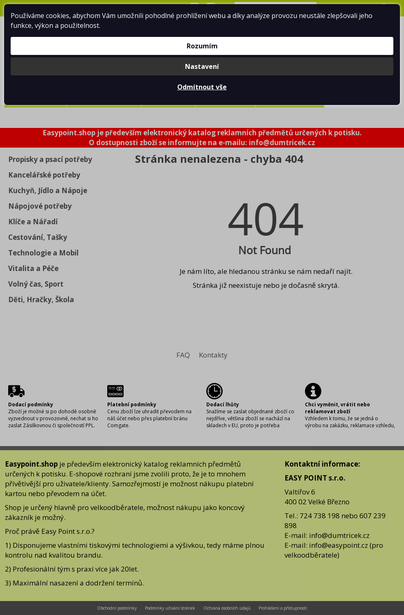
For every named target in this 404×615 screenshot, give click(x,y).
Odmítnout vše (202, 86)
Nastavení (202, 66)
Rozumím (202, 45)
